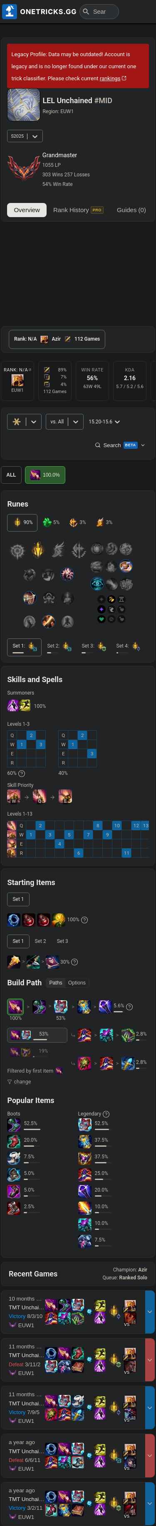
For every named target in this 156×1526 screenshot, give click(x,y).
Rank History (78, 210)
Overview (27, 209)
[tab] (57, 339)
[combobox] (51, 422)
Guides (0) (131, 209)
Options (77, 983)
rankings (113, 78)
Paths (55, 983)
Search (120, 445)
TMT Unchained (28, 1307)
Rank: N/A (17, 370)
